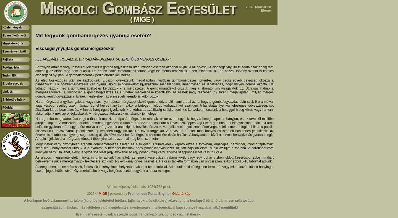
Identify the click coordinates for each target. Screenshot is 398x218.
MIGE (103, 194)
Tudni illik (9, 75)
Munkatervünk (12, 43)
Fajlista (7, 59)
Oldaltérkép (181, 194)
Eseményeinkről (14, 51)
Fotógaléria (10, 67)
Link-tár (8, 91)
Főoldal (7, 107)
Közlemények (12, 27)
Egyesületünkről (14, 35)
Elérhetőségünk (13, 99)
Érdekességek (12, 83)
